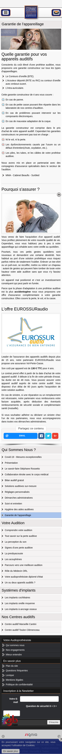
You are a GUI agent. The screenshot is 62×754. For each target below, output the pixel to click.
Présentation (11, 462)
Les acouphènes (13, 559)
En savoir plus (10, 751)
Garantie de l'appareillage (18, 515)
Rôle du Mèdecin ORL (16, 571)
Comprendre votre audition (18, 530)
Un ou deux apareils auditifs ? (20, 582)
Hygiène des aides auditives (19, 509)
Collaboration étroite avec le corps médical (26, 474)
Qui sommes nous (15, 645)
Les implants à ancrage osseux (21, 609)
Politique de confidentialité (19, 684)
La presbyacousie (14, 553)
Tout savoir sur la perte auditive (21, 536)
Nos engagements (15, 650)
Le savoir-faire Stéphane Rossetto (22, 468)
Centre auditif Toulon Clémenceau (22, 630)
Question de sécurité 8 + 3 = (41, 706)
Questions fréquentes (17, 670)
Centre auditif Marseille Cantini (20, 624)
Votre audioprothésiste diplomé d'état (24, 576)
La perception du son (15, 541)
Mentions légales (14, 680)
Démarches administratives (19, 497)
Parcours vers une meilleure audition (23, 565)
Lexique (10, 675)
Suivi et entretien (13, 503)
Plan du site (12, 666)
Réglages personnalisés (17, 492)
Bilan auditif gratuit (14, 480)
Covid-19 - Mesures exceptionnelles (23, 457)
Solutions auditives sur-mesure (20, 486)
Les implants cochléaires (17, 597)
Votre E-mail (13, 700)
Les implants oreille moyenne (20, 603)
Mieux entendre (14, 654)
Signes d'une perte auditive (19, 547)
